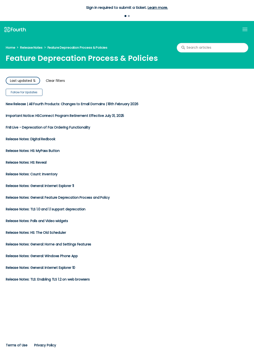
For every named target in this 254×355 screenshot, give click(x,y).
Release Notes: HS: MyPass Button (33, 151)
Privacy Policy (45, 345)
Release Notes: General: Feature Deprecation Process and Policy (57, 197)
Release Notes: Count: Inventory (31, 174)
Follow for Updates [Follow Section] (24, 92)
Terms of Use (16, 345)
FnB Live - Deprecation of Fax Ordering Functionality (48, 127)
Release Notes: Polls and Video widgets (37, 221)
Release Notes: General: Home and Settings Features (48, 244)
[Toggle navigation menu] (245, 29)
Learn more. (158, 7)
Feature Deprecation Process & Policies (77, 47)
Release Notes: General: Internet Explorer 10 (40, 268)
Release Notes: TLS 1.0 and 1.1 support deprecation (45, 209)
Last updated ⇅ (23, 80)
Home (10, 47)
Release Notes (31, 47)
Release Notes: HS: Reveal (26, 162)
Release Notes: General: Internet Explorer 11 (40, 186)
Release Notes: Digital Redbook (30, 139)
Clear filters (55, 80)
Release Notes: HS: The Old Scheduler (36, 232)
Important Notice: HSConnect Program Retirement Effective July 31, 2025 (65, 116)
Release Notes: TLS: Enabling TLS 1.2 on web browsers (48, 279)
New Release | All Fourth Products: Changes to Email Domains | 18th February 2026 (72, 104)
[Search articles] (212, 47)
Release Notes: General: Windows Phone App (42, 256)
